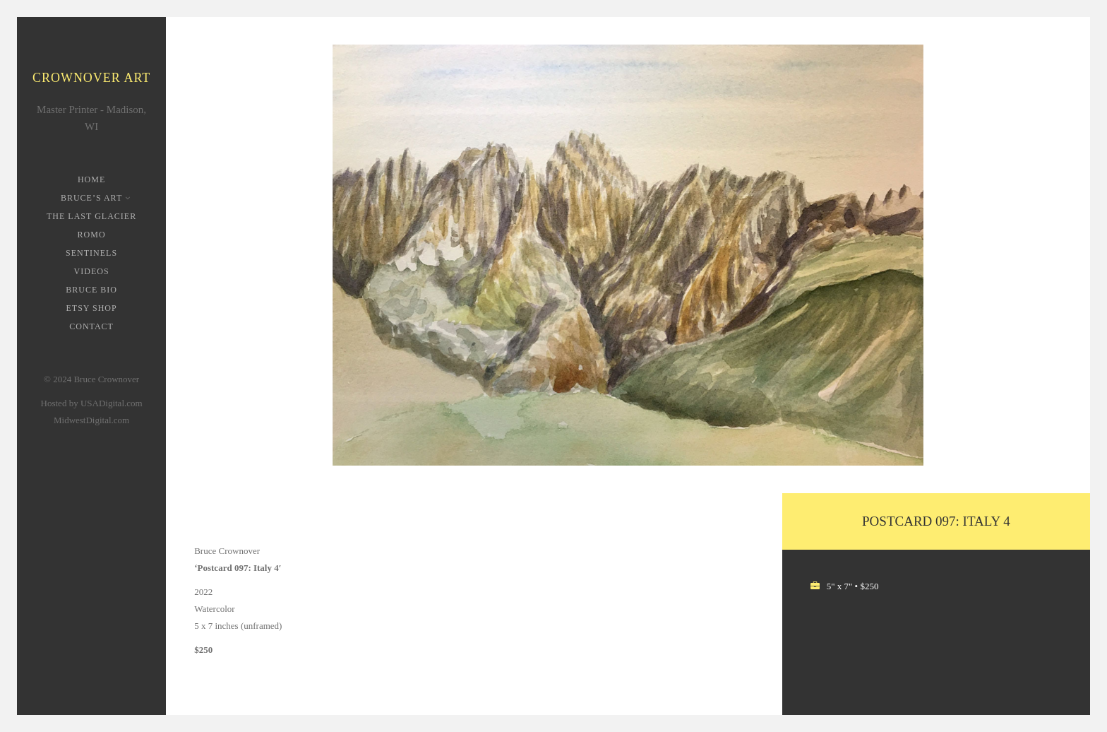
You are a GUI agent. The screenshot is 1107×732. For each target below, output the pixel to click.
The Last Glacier (91, 216)
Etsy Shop (91, 308)
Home (91, 179)
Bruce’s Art (93, 198)
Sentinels (91, 253)
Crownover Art (91, 78)
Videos (91, 271)
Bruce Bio (91, 290)
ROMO (92, 235)
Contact (91, 326)
